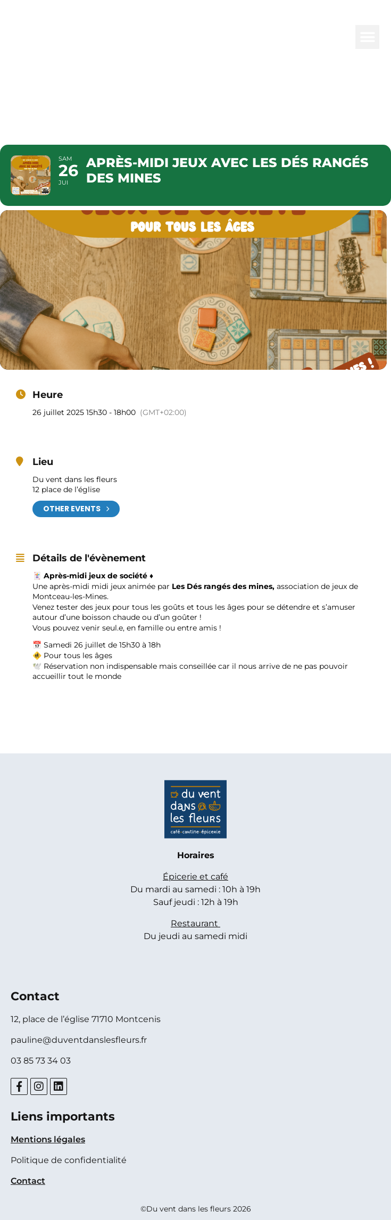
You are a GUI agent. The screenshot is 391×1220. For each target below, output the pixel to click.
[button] (367, 37)
